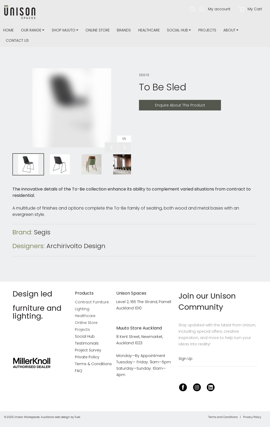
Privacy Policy (252, 417)
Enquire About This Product (166, 103)
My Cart (250, 9)
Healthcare (149, 30)
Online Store (97, 30)
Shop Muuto (63, 30)
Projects (207, 30)
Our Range (31, 30)
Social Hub (177, 30)
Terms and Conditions (223, 417)
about (229, 30)
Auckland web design (55, 417)
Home (8, 30)
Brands (124, 30)
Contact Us (17, 40)
